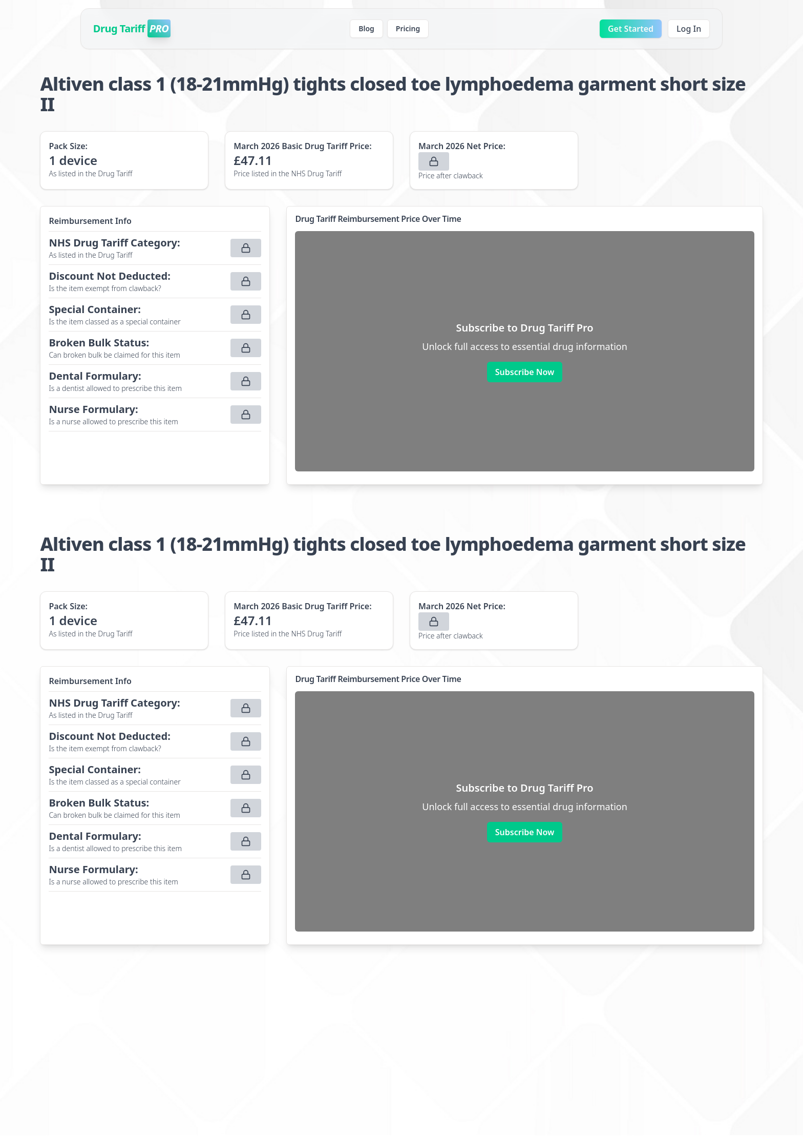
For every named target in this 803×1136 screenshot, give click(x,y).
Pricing (408, 28)
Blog (366, 28)
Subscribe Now (524, 372)
